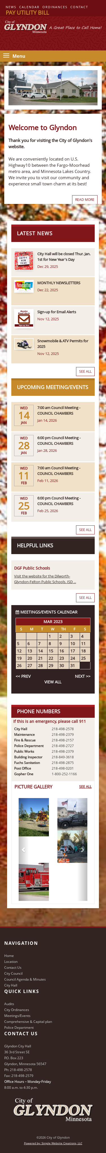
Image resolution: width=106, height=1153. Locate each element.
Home (9, 955)
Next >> (82, 676)
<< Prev (23, 676)
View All (52, 682)
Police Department (19, 1027)
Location (11, 961)
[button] (24, 849)
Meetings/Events (17, 1015)
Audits (9, 1003)
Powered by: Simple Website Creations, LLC (53, 1143)
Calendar (29, 7)
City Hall (10, 985)
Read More (84, 199)
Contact (79, 7)
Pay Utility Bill (27, 12)
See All (85, 371)
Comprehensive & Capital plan (28, 1021)
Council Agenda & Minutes (25, 979)
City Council (13, 973)
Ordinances (55, 7)
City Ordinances (16, 1009)
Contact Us (12, 967)
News (11, 7)
